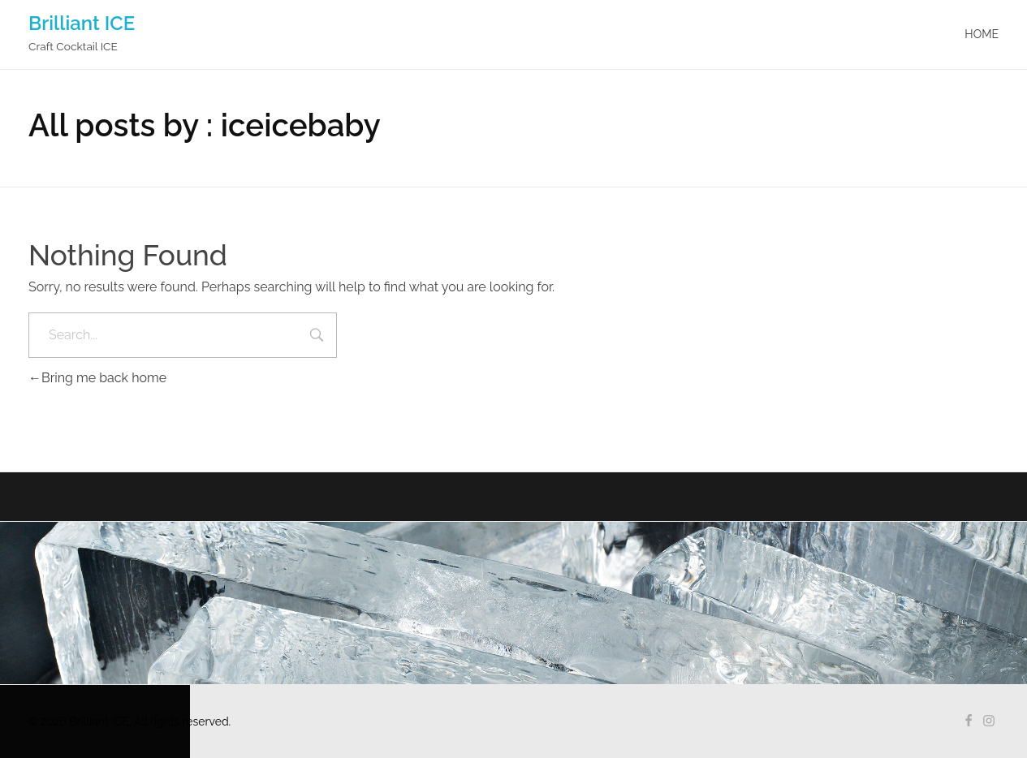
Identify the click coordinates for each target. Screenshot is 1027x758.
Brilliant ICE (81, 23)
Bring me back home (97, 377)
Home (981, 34)
